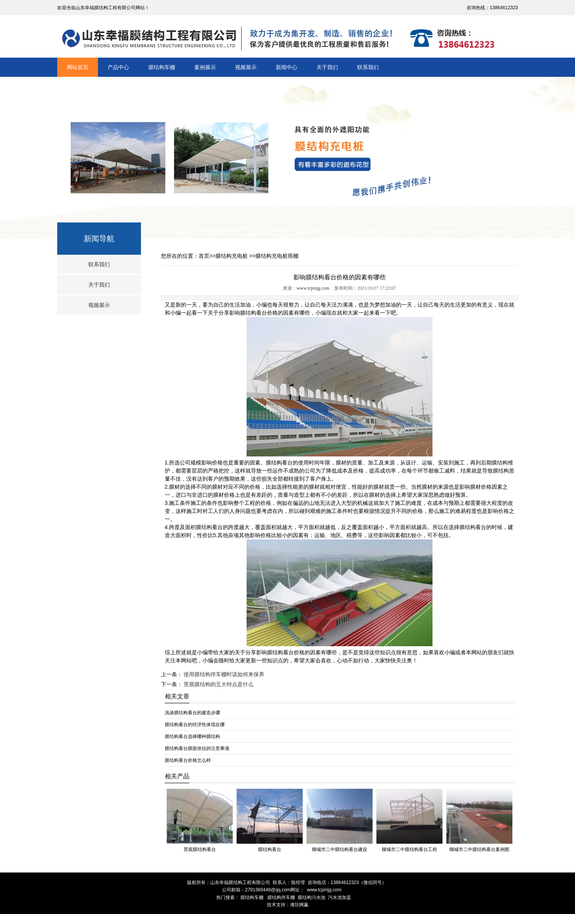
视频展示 (246, 67)
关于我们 (327, 67)
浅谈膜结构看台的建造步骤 (192, 712)
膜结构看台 (253, 313)
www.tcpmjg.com (313, 288)
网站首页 (77, 67)
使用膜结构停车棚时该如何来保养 (223, 674)
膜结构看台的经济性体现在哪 (195, 724)
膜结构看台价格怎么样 (188, 760)
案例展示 (205, 67)
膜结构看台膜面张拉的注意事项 (197, 748)
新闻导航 (99, 238)
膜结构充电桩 (231, 256)
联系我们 (368, 67)
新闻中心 (286, 67)
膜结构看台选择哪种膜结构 (192, 736)
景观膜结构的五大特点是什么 (218, 684)
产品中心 (118, 67)
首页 (204, 256)
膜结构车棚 (161, 67)
